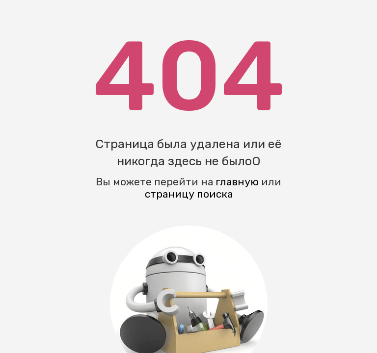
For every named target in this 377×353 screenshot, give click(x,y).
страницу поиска (189, 194)
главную (237, 182)
